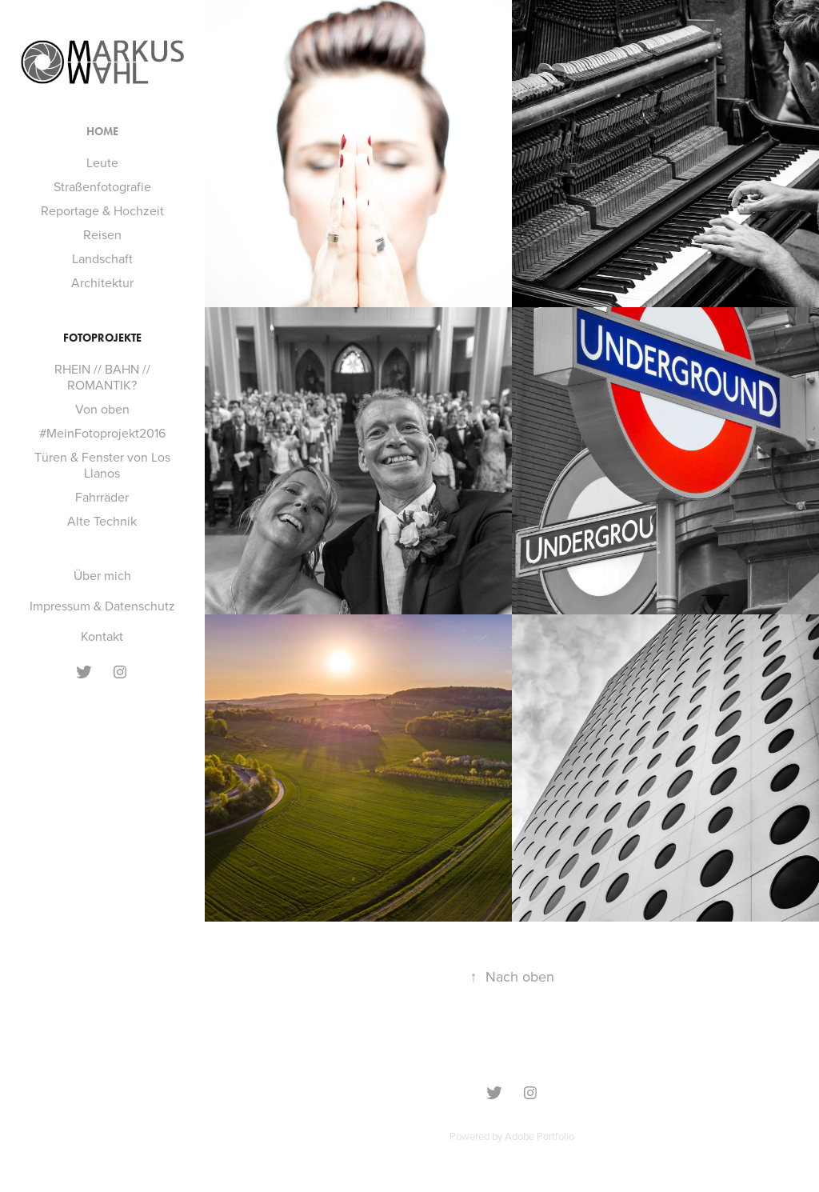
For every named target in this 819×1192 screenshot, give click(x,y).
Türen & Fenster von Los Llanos (102, 465)
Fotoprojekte (102, 338)
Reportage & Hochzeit (102, 210)
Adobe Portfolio (539, 1136)
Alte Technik (102, 521)
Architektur (102, 282)
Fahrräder (102, 497)
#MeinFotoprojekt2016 (102, 433)
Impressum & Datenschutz (102, 605)
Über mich (102, 575)
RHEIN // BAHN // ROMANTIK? (102, 377)
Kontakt (102, 636)
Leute (102, 162)
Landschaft (102, 258)
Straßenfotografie (102, 186)
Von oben (102, 409)
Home (102, 131)
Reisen (102, 234)
